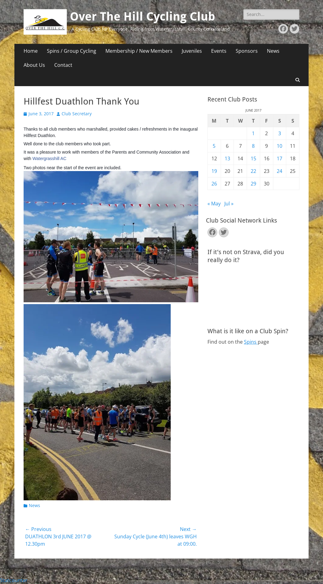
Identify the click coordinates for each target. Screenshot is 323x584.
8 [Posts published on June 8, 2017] (253, 146)
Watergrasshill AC (49, 158)
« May (214, 203)
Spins (251, 341)
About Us (34, 65)
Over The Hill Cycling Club (142, 16)
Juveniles (192, 51)
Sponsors (247, 51)
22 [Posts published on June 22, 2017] (253, 171)
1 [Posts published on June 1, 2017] (253, 133)
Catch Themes (243, 567)
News (273, 51)
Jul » (229, 203)
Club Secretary (77, 113)
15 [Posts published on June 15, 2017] (253, 158)
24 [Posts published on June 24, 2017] (279, 171)
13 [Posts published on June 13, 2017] (227, 158)
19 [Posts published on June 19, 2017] (214, 171)
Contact (63, 65)
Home (31, 51)
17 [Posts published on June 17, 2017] (279, 158)
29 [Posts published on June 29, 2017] (253, 183)
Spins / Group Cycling (71, 51)
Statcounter (14, 580)
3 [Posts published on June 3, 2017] (279, 133)
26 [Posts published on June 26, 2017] (214, 183)
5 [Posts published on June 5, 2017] (214, 146)
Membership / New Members (139, 51)
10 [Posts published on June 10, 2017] (279, 146)
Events (218, 51)
